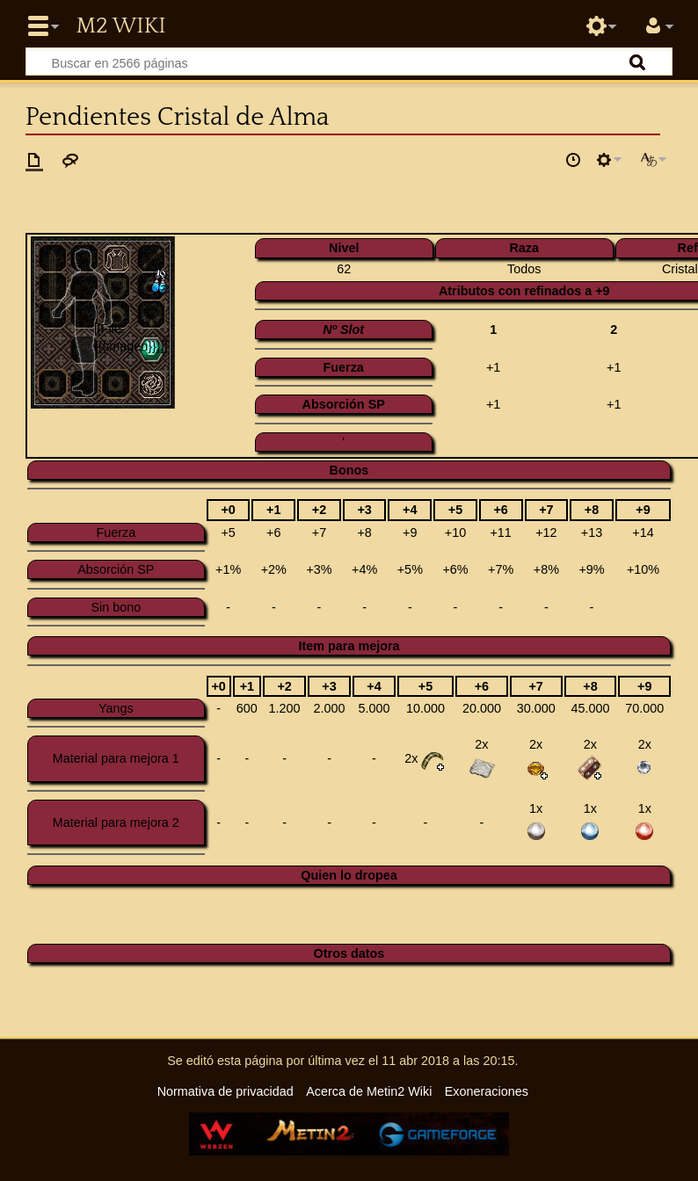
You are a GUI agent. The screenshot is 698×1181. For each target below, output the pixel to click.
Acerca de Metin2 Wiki (369, 1091)
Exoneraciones (486, 1091)
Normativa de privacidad (225, 1091)
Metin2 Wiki (120, 26)
